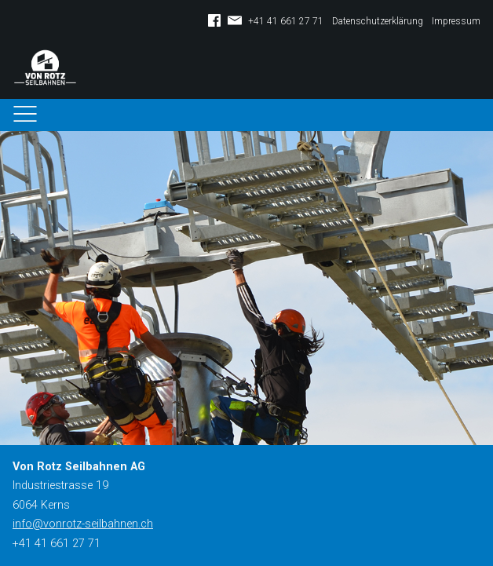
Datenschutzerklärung (377, 21)
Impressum (456, 21)
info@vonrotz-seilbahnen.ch (83, 524)
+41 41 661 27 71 (285, 21)
